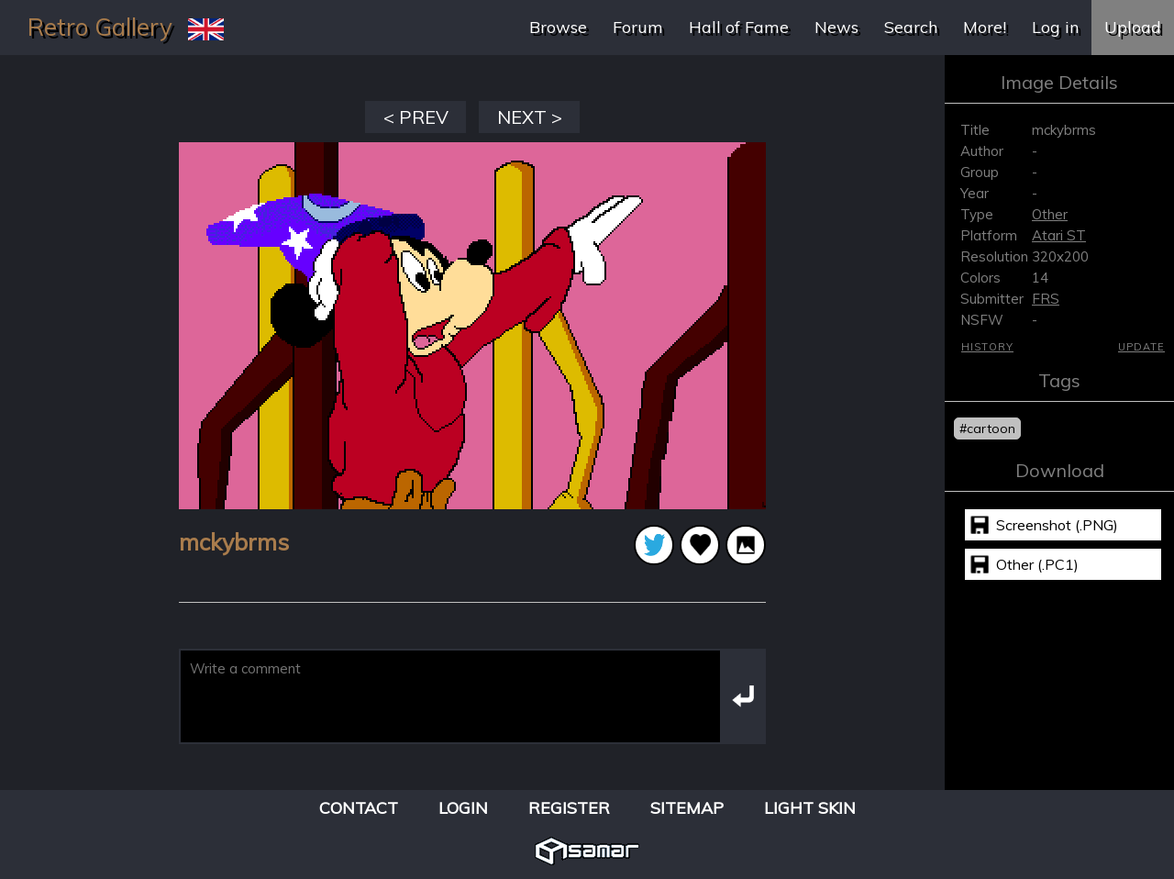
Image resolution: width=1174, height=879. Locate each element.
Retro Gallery (100, 27)
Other (1050, 214)
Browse (558, 27)
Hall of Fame (739, 27)
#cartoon (987, 428)
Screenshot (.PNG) (1057, 525)
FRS (1045, 298)
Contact (358, 807)
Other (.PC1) (1037, 564)
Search (910, 27)
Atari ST (1059, 235)
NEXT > (529, 117)
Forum (638, 27)
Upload (1132, 27)
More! (984, 27)
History (987, 346)
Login (463, 807)
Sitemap (687, 807)
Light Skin (810, 807)
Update (1141, 346)
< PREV (416, 117)
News (836, 27)
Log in (1055, 27)
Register (569, 807)
